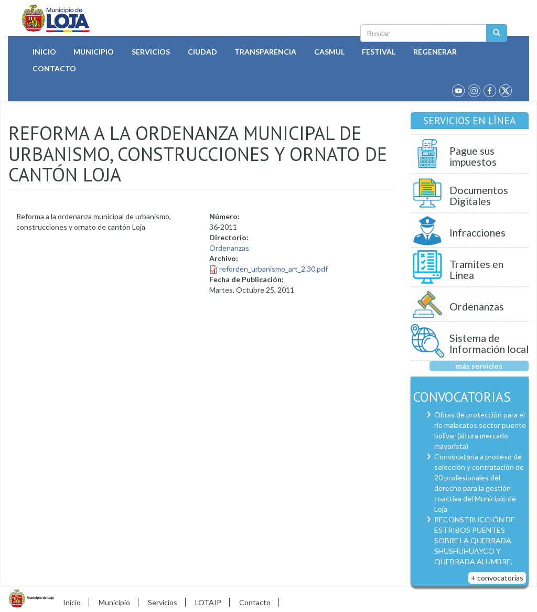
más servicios (479, 365)
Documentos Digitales (478, 196)
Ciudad (202, 51)
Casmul (329, 51)
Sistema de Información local (489, 344)
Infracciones (477, 233)
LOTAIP (208, 602)
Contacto (54, 68)
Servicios (151, 51)
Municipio (93, 51)
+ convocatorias (497, 577)
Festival (378, 51)
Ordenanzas (229, 247)
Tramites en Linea (476, 270)
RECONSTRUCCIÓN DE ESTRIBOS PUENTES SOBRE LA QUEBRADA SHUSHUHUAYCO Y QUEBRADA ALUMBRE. (474, 540)
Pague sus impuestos (473, 156)
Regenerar (435, 51)
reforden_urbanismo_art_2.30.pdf (273, 268)
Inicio (44, 51)
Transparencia (265, 51)
